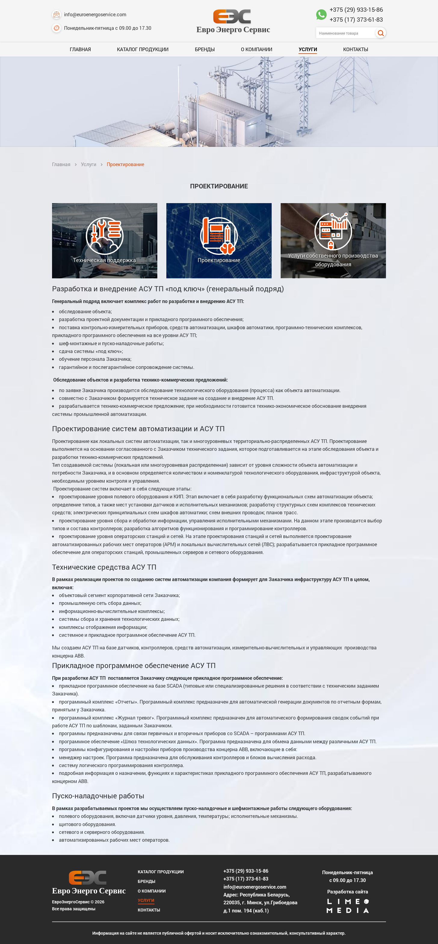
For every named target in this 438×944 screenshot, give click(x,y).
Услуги (308, 49)
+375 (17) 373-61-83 (356, 19)
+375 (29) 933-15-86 (356, 9)
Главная (80, 49)
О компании (256, 49)
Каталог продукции (142, 49)
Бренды (205, 49)
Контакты (355, 49)
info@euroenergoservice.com (89, 14)
